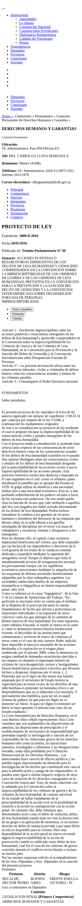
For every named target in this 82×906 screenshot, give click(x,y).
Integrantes (18, 201)
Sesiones (16, 62)
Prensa (24, 42)
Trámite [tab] (17, 318)
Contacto (16, 217)
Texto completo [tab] (22, 309)
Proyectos (17, 54)
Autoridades (27, 19)
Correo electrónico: (16, 182)
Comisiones (18, 58)
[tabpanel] (41, 595)
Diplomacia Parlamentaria (37, 35)
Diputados (17, 50)
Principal (16, 189)
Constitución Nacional (35, 27)
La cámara (26, 23)
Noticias (16, 197)
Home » (8, 116)
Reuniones (17, 209)
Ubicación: (10, 144)
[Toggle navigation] (3, 8)
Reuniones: (10, 163)
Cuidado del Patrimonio (36, 39)
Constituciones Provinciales (38, 31)
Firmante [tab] (18, 314)
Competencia (19, 193)
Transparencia (20, 46)
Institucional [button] (19, 15)
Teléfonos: (9, 171)
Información (19, 213)
